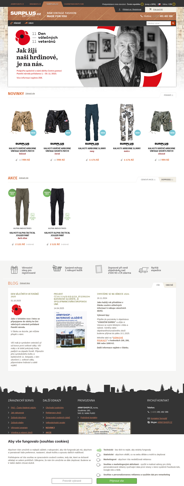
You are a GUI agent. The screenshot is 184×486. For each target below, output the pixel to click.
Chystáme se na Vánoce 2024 (113, 294)
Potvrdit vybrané (72, 480)
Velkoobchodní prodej (55, 422)
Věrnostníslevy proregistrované (29, 270)
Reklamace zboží (53, 412)
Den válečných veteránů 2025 (25, 295)
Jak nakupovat (17, 412)
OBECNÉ (169, 285)
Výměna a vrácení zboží (21, 432)
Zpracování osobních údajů (58, 417)
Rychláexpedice (156, 269)
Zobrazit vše (30, 93)
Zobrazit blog (25, 283)
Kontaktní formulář (159, 418)
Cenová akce (148, 180)
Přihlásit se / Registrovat (132, 9)
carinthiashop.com (74, 4)
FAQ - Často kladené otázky (23, 407)
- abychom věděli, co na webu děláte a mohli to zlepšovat (134, 454)
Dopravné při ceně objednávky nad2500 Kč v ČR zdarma (119, 270)
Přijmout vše (117, 480)
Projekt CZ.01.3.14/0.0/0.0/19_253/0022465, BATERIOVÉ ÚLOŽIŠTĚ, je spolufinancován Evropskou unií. (73, 299)
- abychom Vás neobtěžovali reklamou (127, 459)
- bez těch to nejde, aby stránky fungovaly (127, 450)
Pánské (15, 23)
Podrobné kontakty (88, 417)
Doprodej (167, 180)
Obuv (28, 23)
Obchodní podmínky (55, 407)
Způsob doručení (18, 417)
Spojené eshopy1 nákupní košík (73, 269)
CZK (171, 4)
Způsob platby (17, 422)
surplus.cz (52, 4)
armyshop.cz (17, 4)
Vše (158, 285)
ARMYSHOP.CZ (165, 422)
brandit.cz (35, 4)
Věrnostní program (19, 427)
